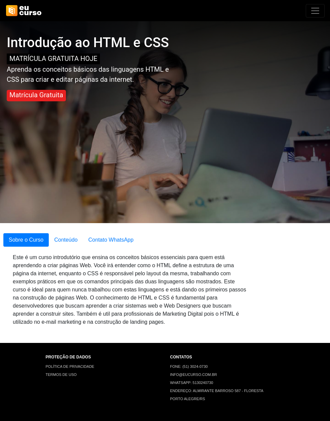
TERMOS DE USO (61, 375)
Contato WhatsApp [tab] (111, 240)
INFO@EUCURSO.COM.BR (193, 375)
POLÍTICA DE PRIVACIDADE (70, 366)
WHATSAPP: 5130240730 (191, 383)
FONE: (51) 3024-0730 (189, 366)
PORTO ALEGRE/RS (187, 399)
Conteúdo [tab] (65, 240)
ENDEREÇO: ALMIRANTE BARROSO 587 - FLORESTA (216, 391)
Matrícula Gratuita (36, 95)
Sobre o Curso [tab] (26, 240)
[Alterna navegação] (315, 10)
